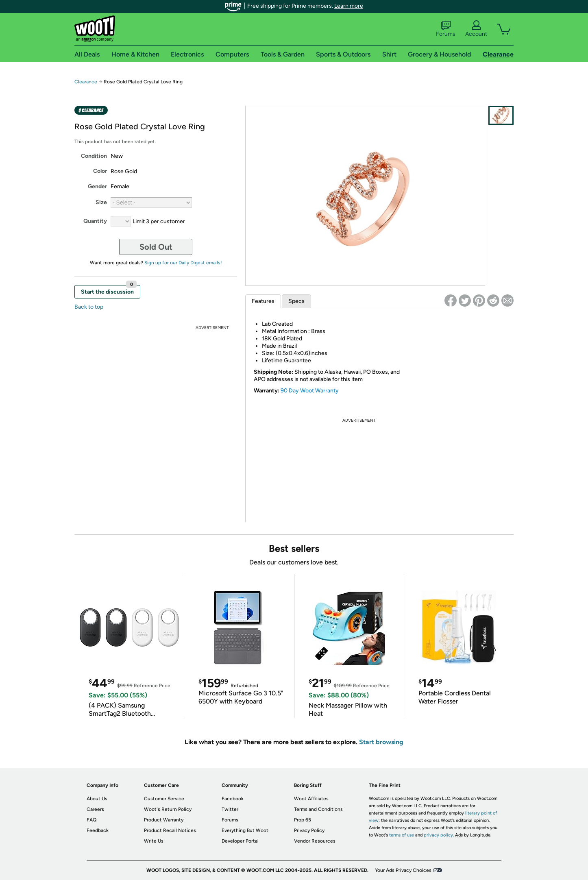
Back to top (88, 306)
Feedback (98, 830)
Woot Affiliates (311, 799)
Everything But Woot (245, 830)
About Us (97, 799)
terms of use (401, 835)
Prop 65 (302, 820)
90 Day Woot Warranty (310, 390)
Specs (296, 301)
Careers (95, 809)
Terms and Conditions (318, 809)
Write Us (153, 841)
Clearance (85, 82)
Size (101, 202)
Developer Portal (240, 841)
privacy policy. (439, 835)
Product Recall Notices (170, 830)
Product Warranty (163, 820)
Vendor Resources (314, 841)
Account (476, 28)
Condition (94, 155)
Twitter (230, 809)
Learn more (348, 5)
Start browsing (381, 742)
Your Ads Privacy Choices (403, 870)
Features (263, 301)
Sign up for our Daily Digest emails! (183, 263)
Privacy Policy (309, 830)
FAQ (91, 820)
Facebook (233, 799)
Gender (97, 186)
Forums (445, 28)
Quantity (95, 221)
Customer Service (164, 799)
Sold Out (155, 247)
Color (100, 171)
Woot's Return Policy (168, 809)
